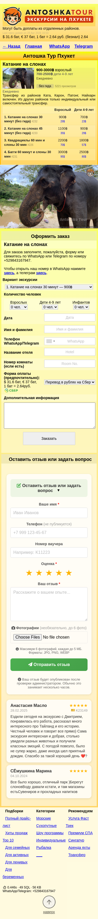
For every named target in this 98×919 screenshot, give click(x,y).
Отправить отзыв (49, 664)
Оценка (49, 564)
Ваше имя (49, 504)
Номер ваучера (49, 544)
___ (39, 855)
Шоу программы (50, 833)
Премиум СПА (80, 833)
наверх (49, 909)
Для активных (17, 855)
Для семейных (17, 847)
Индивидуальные (51, 840)
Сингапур (76, 840)
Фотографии (49, 628)
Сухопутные (46, 826)
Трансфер (76, 855)
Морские (43, 818)
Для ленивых (16, 862)
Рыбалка (43, 847)
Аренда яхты (79, 847)
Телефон (49, 524)
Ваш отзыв (49, 584)
